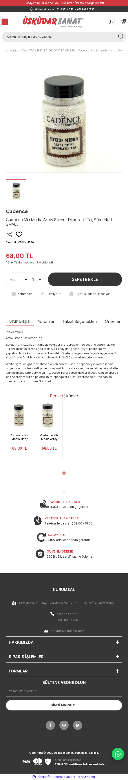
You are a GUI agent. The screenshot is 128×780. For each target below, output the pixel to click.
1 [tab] (64, 473)
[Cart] (123, 22)
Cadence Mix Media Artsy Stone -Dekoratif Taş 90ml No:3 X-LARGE (20, 437)
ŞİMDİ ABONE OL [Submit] (64, 705)
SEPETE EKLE (85, 279)
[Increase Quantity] (40, 279)
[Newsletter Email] (64, 691)
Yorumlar (46, 321)
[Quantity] (33, 279)
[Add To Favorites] (19, 234)
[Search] (64, 37)
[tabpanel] (19, 432)
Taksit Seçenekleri (79, 321)
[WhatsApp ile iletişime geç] (118, 754)
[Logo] (53, 21)
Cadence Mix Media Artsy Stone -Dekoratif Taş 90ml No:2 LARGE (49, 437)
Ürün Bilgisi (19, 321)
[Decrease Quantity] (26, 279)
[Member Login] (111, 22)
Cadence (17, 211)
